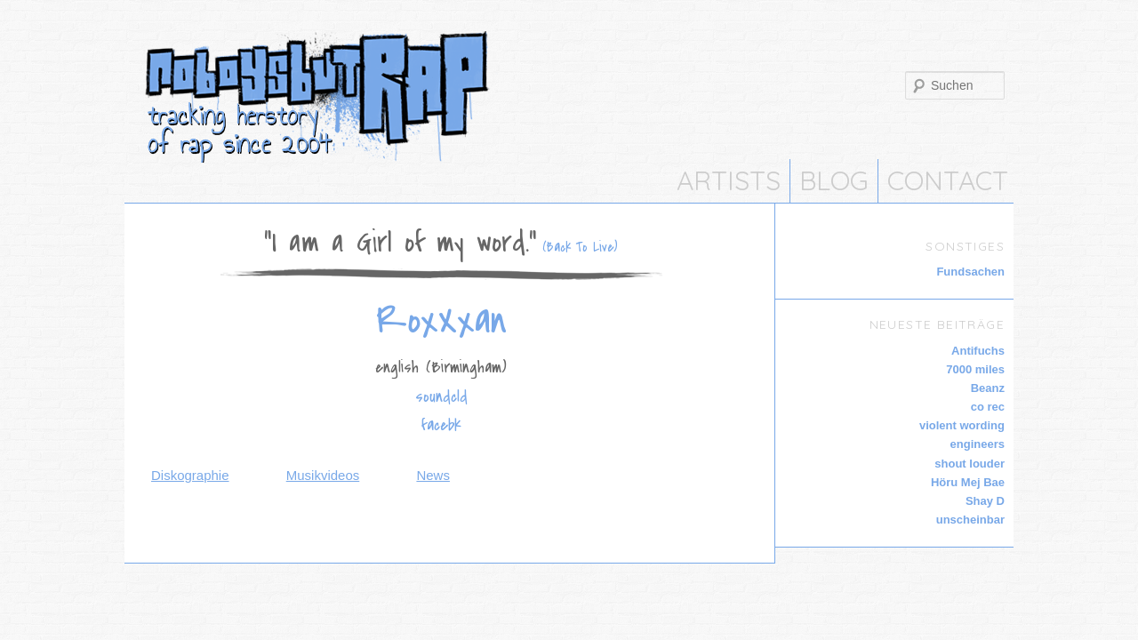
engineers (977, 444)
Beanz (988, 388)
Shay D (985, 501)
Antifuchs (978, 350)
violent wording (962, 425)
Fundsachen (970, 271)
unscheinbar (970, 519)
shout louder (969, 463)
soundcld (441, 397)
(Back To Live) (577, 247)
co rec (988, 406)
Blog (834, 180)
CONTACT (947, 180)
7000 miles (975, 369)
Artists (729, 180)
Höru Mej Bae (968, 482)
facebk (441, 425)
